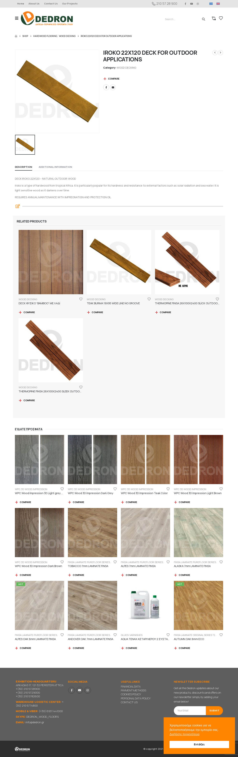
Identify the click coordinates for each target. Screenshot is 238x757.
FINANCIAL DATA (131, 686)
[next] (220, 52)
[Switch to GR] (211, 3)
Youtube (79, 690)
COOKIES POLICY (131, 694)
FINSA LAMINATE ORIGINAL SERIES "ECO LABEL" (200, 635)
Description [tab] (23, 167)
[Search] (203, 19)
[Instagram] (197, 3)
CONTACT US (129, 702)
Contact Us (51, 3)
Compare (113, 78)
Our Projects (70, 3)
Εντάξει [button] (199, 744)
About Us (34, 3)
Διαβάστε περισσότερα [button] (185, 734)
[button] (18, 18)
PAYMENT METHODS (133, 690)
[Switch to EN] (218, 3)
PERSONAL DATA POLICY (135, 698)
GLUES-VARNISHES (131, 635)
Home (20, 3)
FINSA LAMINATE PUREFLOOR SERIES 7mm (92, 562)
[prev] (215, 52)
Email (113, 87)
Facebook (106, 87)
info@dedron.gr (34, 722)
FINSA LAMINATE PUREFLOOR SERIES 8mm (39, 635)
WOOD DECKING (126, 67)
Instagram (87, 690)
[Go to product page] (51, 262)
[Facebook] (185, 3)
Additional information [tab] (55, 167)
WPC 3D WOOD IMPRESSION (31, 489)
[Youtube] (191, 3)
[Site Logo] (47, 18)
